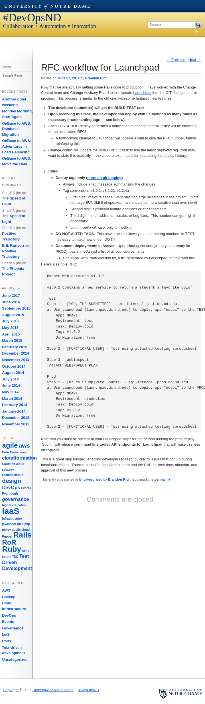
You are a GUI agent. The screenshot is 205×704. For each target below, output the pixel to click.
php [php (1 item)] (27, 524)
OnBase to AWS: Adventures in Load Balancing (16, 146)
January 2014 (13, 411)
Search (198, 25)
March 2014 (12, 398)
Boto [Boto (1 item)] (5, 452)
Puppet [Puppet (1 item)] (7, 536)
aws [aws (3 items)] (24, 445)
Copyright (11, 690)
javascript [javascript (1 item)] (9, 524)
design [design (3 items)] (11, 480)
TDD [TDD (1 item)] (15, 556)
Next (194, 59)
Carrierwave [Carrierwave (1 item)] (18, 452)
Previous (176, 59)
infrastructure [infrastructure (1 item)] (12, 518)
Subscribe (197, 32)
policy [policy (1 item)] (6, 529)
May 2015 (10, 328)
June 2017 (11, 295)
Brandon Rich (96, 78)
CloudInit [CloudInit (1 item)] (8, 464)
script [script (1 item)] (26, 550)
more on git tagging (104, 178)
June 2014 (11, 385)
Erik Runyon (13, 245)
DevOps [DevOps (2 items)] (11, 487)
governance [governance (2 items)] (15, 499)
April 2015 (11, 334)
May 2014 (10, 392)
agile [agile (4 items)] (10, 445)
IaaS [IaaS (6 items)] (10, 511)
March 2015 (12, 340)
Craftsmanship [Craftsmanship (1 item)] (12, 475)
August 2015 (13, 315)
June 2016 (11, 302)
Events (8, 621)
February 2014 (14, 405)
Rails (6, 641)
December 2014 (15, 353)
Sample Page (12, 75)
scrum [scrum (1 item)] (6, 556)
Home (6, 67)
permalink (162, 479)
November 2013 (15, 424)
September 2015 (16, 308)
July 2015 (10, 321)
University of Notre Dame (47, 6)
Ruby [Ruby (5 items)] (11, 549)
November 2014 (15, 360)
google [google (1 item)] (14, 493)
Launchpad (142, 92)
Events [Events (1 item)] (26, 488)
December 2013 (15, 417)
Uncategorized (91, 479)
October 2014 (13, 366)
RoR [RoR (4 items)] (9, 542)
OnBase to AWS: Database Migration (16, 129)
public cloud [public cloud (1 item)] (21, 529)
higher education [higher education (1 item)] (14, 505)
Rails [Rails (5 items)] (22, 535)
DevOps (9, 615)
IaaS (6, 634)
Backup (8, 597)
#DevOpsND (32, 17)
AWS (6, 590)
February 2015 (14, 347)
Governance (12, 628)
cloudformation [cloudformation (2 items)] (19, 458)
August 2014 (13, 372)
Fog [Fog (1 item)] (5, 493)
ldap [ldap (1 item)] (20, 524)
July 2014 (10, 379)
